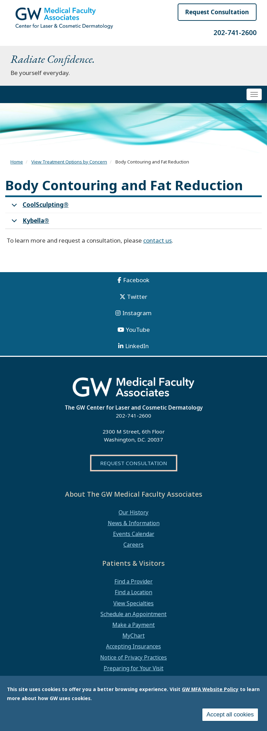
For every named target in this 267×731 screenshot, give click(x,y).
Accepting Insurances (133, 646)
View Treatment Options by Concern (69, 162)
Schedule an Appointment (133, 614)
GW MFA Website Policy (210, 689)
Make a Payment (133, 624)
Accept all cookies (230, 714)
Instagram (137, 313)
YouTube (138, 330)
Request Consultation (217, 12)
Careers (133, 544)
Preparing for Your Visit (133, 668)
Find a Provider (133, 581)
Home (16, 162)
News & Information (134, 523)
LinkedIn (137, 346)
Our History (133, 512)
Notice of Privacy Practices (133, 657)
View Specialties (133, 603)
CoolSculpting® (38, 207)
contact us (157, 240)
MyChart (133, 635)
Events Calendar (133, 533)
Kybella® (29, 223)
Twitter (137, 297)
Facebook (136, 280)
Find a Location (133, 592)
